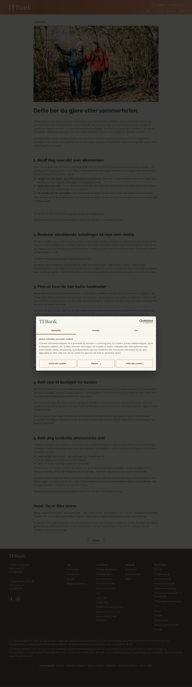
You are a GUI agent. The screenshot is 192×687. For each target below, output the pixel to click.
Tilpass (96, 363)
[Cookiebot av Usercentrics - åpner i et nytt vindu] (141, 322)
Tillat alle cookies (134, 363)
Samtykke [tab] (56, 330)
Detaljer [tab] (96, 330)
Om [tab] (136, 330)
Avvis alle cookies (57, 363)
